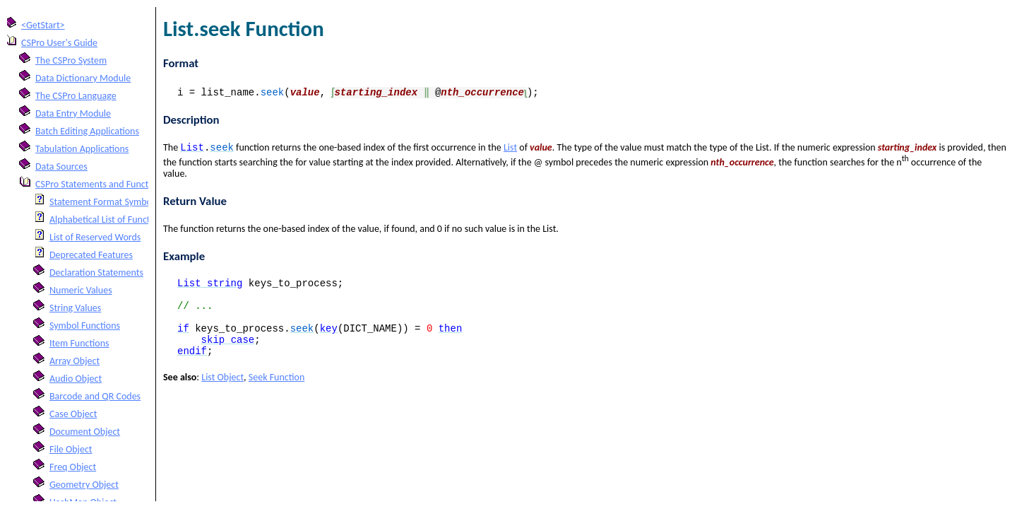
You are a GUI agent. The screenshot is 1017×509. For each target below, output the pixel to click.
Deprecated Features (91, 255)
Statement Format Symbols (103, 202)
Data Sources (61, 166)
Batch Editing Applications (87, 131)
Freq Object (72, 467)
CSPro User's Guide (59, 43)
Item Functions (79, 343)
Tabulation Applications (82, 149)
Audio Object (75, 379)
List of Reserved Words (95, 237)
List (510, 149)
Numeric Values (80, 290)
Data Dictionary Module (83, 78)
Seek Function (277, 393)
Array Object (74, 361)
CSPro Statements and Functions (100, 184)
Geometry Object (84, 485)
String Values (75, 308)
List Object (222, 393)
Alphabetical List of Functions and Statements (140, 219)
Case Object (73, 414)
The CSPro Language (76, 96)
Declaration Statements (96, 273)
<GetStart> (43, 25)
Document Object (84, 432)
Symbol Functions (84, 326)
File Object (71, 449)
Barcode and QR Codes (95, 396)
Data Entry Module (73, 113)
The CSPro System (71, 60)
